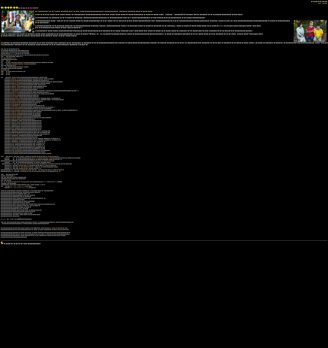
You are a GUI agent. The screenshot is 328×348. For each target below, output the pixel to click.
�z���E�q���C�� (18, 119)
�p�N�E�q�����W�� (19, 108)
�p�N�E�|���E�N (17, 134)
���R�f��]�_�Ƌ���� (29, 165)
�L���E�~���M (16, 86)
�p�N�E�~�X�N (16, 94)
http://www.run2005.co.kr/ (18, 186)
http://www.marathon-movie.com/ (19, 188)
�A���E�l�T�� (16, 83)
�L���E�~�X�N (16, 79)
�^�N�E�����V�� (18, 89)
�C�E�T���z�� (16, 97)
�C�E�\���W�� (16, 143)
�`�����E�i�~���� (19, 106)
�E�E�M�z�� (15, 95)
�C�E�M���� (15, 80)
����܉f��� (27, 156)
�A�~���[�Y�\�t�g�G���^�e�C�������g (29, 182)
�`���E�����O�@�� (19, 85)
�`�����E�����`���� (20, 62)
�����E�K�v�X (16, 98)
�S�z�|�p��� (27, 164)
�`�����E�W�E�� (18, 123)
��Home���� (322, 3)
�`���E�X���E (17, 77)
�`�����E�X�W (16, 91)
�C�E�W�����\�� (18, 104)
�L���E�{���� (17, 101)
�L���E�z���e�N (17, 112)
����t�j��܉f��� (28, 168)
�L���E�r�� (15, 113)
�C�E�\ (16, 65)
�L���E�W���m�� (18, 137)
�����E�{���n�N (18, 100)
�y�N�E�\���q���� (19, 82)
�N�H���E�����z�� (19, 116)
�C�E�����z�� (17, 147)
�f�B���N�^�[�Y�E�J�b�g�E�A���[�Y (38, 171)
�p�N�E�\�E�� (16, 92)
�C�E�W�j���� (16, 114)
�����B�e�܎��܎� (29, 170)
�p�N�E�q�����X (17, 150)
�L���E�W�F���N (17, 103)
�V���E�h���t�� (18, 122)
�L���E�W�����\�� (20, 71)
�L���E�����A (17, 110)
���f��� (25, 167)
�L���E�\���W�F (17, 88)
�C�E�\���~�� (16, 107)
